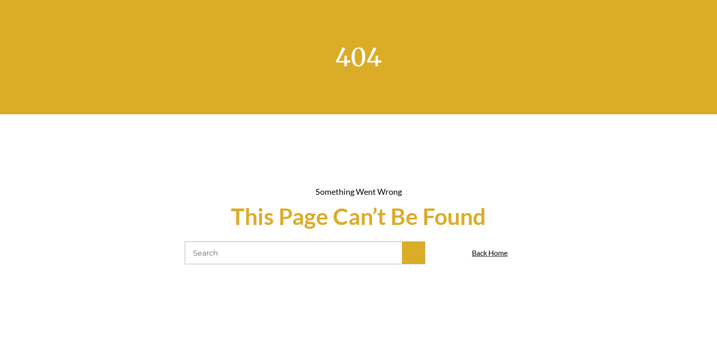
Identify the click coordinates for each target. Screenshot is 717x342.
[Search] (413, 253)
